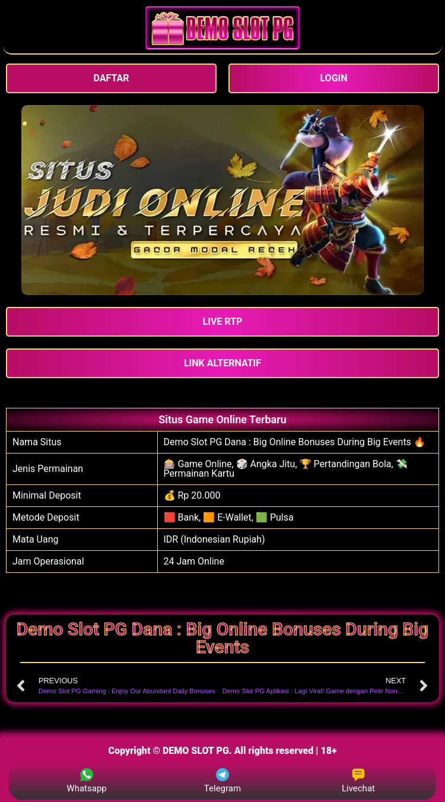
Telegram (222, 781)
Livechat (358, 781)
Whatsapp (86, 781)
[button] (222, 322)
